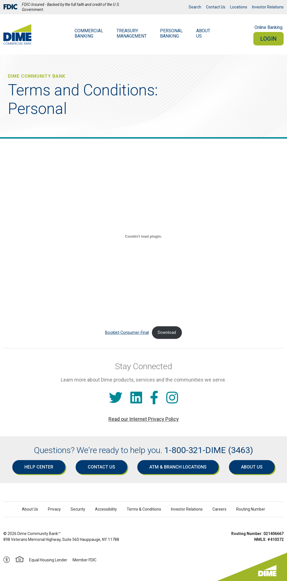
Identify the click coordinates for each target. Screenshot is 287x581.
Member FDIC (84, 560)
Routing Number (250, 509)
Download (167, 332)
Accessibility (106, 509)
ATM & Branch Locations (178, 467)
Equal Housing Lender (48, 560)
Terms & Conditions (144, 509)
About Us (252, 467)
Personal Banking (171, 33)
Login (268, 38)
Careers (219, 509)
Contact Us (215, 7)
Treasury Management (132, 33)
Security (78, 509)
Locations (238, 7)
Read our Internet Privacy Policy (143, 419)
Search (195, 7)
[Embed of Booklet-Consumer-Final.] (143, 236)
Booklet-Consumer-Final (127, 332)
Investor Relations (268, 7)
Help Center (38, 467)
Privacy (54, 509)
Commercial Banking (89, 33)
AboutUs (203, 33)
